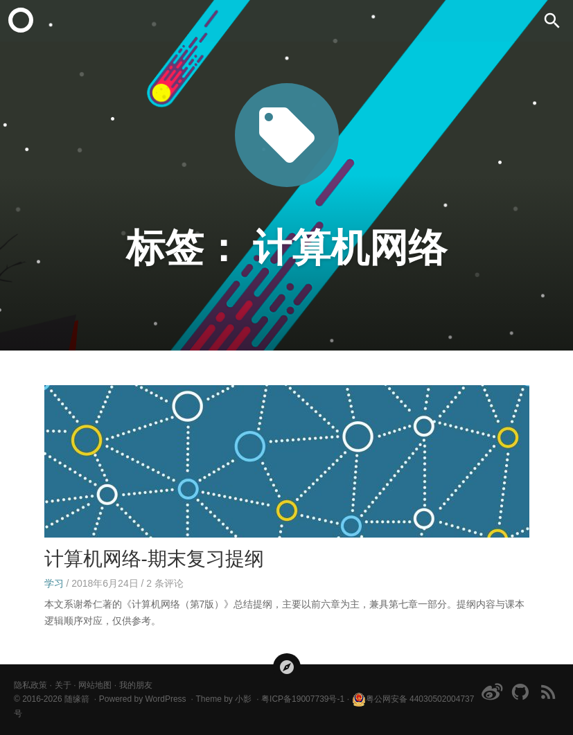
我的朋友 (135, 685)
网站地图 (95, 685)
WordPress (165, 699)
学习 (54, 583)
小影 (243, 699)
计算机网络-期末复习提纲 (154, 558)
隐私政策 (30, 685)
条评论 (165, 583)
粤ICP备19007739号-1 (302, 699)
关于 (63, 685)
